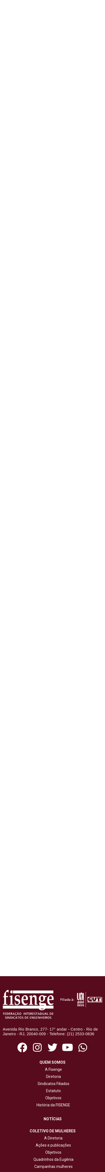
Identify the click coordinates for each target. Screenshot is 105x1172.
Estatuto (52, 986)
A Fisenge (52, 964)
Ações (52, 1082)
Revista (53, 1108)
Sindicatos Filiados (52, 978)
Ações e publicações (52, 1040)
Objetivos (52, 993)
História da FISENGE (52, 1000)
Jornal (53, 1101)
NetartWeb (74, 1163)
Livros (53, 1122)
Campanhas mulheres (53, 1061)
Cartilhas (53, 1115)
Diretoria (52, 971)
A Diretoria (52, 1033)
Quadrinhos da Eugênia (52, 1054)
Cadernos (53, 1129)
